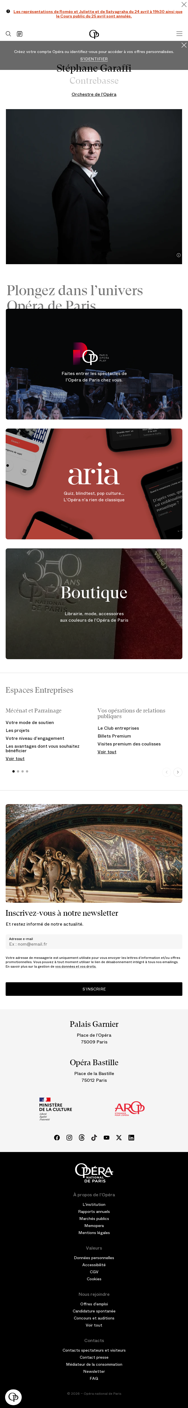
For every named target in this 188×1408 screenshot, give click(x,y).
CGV (94, 1272)
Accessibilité (94, 1265)
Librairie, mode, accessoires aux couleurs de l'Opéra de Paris (94, 617)
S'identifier (94, 59)
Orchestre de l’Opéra (94, 94)
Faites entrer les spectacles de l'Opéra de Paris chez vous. (94, 377)
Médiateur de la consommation (94, 1364)
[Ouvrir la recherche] (7, 34)
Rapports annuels (94, 1211)
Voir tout (15, 758)
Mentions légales (94, 1232)
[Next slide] (177, 772)
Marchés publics (94, 1218)
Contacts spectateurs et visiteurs (94, 1350)
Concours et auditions (94, 1318)
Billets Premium (114, 736)
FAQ (94, 1378)
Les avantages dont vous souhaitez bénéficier (42, 748)
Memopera (94, 1225)
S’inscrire (94, 989)
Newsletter (94, 1371)
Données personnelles (94, 1258)
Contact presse (94, 1357)
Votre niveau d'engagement (35, 738)
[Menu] (179, 34)
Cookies (94, 1279)
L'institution (94, 1204)
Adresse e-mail (21, 939)
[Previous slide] (166, 772)
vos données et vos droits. (75, 966)
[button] (13, 1397)
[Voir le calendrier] (21, 34)
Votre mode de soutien (30, 722)
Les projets (17, 730)
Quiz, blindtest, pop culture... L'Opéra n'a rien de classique (94, 497)
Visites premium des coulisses (129, 744)
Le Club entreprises (118, 728)
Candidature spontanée (94, 1311)
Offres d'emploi (94, 1304)
